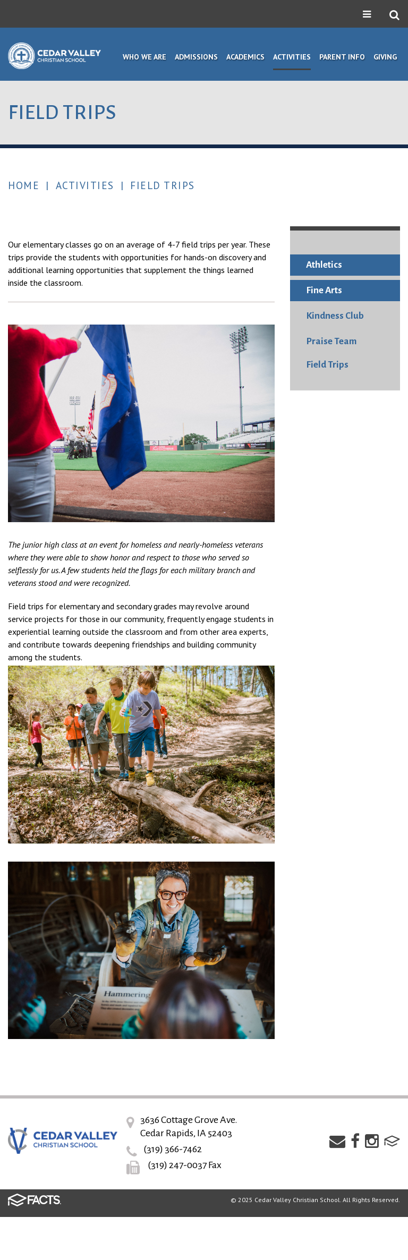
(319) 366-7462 (172, 1149)
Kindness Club (335, 316)
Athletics (324, 265)
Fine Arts (324, 290)
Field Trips (162, 185)
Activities (85, 185)
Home (23, 185)
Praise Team (331, 341)
